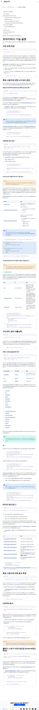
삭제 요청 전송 (6, 14)
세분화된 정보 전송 (8, 19)
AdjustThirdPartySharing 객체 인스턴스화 (13, 17)
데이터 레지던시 (6, 30)
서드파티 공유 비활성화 (7, 24)
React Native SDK (10, 7)
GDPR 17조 (9, 58)
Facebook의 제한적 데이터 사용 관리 (12, 21)
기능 (16, 7)
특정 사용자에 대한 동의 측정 (9, 32)
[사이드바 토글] (1, 1)
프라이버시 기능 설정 (22, 7)
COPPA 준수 (5, 33)
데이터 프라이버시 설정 (16, 583)
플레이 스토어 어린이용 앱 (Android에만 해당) (12, 35)
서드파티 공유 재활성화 (21, 644)
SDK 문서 (4, 7)
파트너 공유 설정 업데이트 (10, 26)
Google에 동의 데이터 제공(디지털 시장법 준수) (14, 23)
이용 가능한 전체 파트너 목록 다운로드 (30, 374)
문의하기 (19, 704)
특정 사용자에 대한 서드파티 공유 (9, 15)
